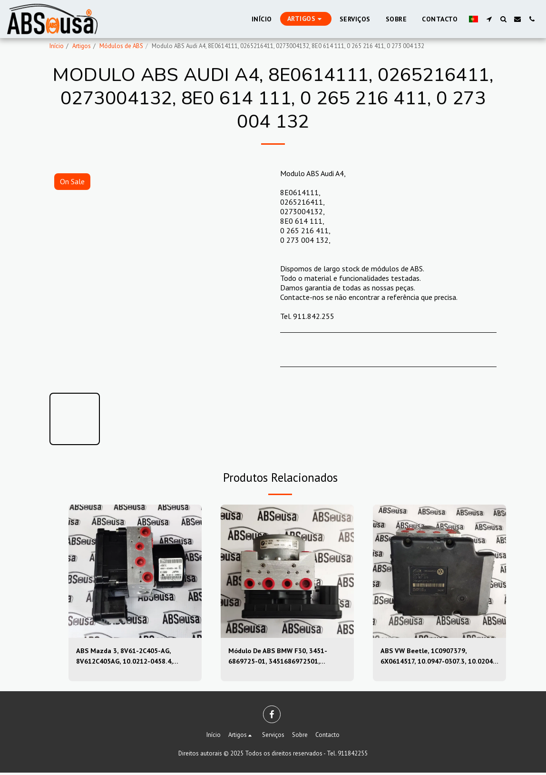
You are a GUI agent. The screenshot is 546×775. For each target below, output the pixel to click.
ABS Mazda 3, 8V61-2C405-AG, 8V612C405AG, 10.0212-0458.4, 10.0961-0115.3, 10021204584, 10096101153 (130, 657)
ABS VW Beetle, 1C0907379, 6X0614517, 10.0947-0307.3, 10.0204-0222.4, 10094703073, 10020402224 (433, 657)
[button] (489, 19)
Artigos (81, 46)
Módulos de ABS (121, 46)
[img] (135, 571)
